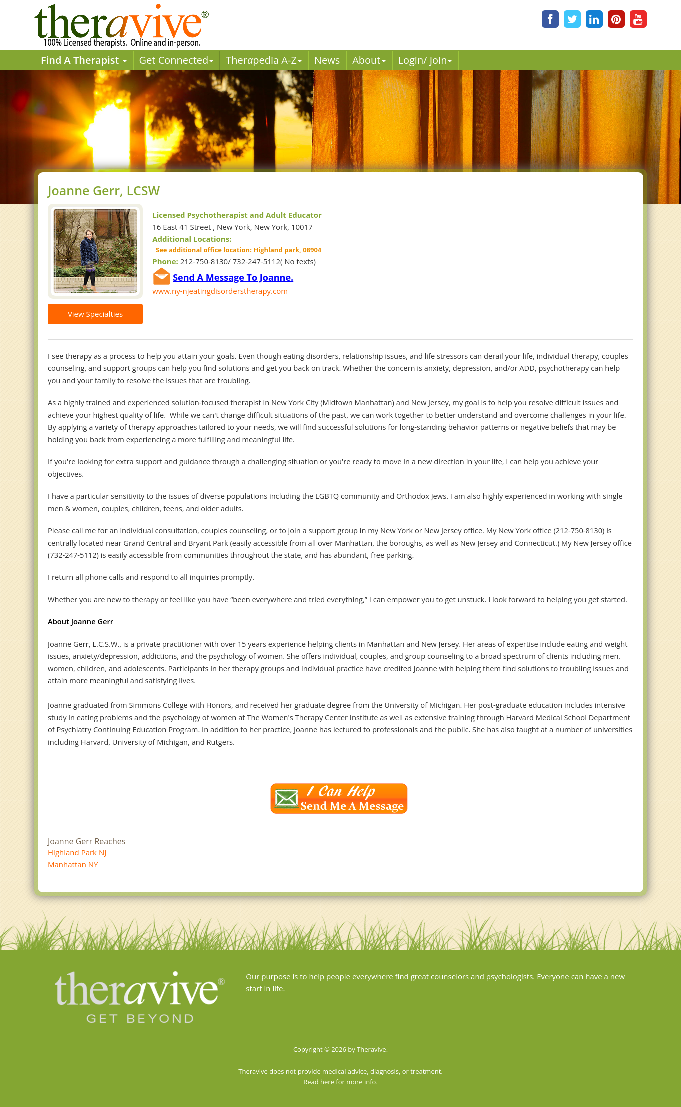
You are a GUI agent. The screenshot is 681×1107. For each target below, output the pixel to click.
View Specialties (95, 314)
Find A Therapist (84, 60)
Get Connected (176, 60)
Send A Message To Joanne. (233, 277)
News (327, 60)
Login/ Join (425, 60)
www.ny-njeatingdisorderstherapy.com (220, 291)
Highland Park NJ (77, 852)
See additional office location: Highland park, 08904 (236, 249)
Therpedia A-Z (264, 60)
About (368, 60)
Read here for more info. (340, 1081)
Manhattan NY (73, 864)
